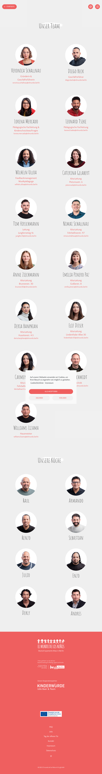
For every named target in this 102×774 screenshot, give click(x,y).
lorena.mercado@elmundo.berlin (26, 133)
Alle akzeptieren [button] (51, 391)
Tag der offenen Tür (51, 736)
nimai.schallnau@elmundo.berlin (76, 236)
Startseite (10, 7)
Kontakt (51, 741)
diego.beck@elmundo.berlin (76, 80)
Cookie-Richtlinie (37, 383)
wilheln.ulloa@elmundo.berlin (26, 184)
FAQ (51, 727)
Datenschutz (51, 750)
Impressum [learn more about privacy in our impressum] (49, 383)
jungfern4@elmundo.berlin (26, 236)
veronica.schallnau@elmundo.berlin (26, 83)
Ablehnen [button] (39, 398)
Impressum (51, 746)
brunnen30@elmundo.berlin (26, 287)
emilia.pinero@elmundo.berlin (75, 287)
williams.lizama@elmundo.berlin (26, 436)
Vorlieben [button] (62, 398)
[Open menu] (97, 6)
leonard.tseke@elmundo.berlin (76, 130)
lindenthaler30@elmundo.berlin (76, 337)
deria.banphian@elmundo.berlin (26, 338)
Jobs (51, 731)
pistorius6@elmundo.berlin (76, 185)
